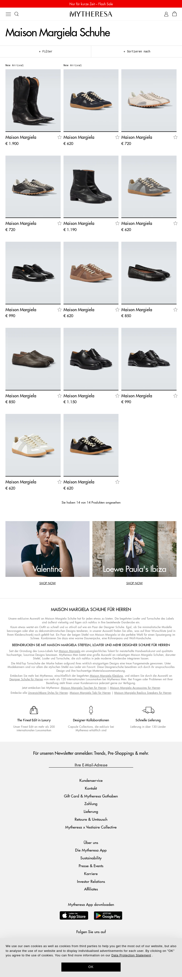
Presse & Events (91, 865)
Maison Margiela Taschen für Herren (83, 688)
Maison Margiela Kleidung (106, 676)
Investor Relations (91, 881)
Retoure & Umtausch (91, 819)
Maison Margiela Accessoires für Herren (135, 688)
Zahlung (90, 803)
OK (91, 967)
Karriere (91, 873)
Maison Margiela (69, 651)
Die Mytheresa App (91, 850)
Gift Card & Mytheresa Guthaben (91, 796)
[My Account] (166, 14)
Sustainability (91, 858)
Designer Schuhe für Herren (26, 679)
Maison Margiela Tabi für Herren (90, 693)
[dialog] (91, 957)
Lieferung (91, 811)
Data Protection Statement (131, 955)
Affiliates (91, 889)
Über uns (91, 842)
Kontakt (91, 788)
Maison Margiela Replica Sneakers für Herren (142, 693)
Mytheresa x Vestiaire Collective (91, 827)
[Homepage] (91, 14)
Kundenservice (91, 780)
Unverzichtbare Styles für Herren (48, 693)
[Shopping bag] (174, 14)
